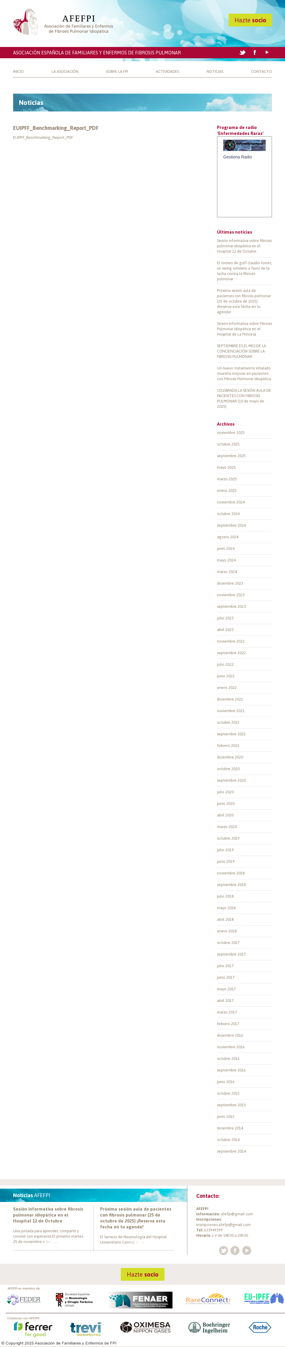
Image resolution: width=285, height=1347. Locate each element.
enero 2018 (227, 931)
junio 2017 (226, 977)
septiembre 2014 (231, 1151)
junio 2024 (226, 548)
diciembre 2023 (230, 583)
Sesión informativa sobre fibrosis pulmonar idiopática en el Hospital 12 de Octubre (244, 246)
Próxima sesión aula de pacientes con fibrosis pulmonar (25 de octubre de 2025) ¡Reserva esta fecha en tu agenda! (244, 301)
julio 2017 (225, 966)
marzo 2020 (227, 826)
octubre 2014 (228, 1139)
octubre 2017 (228, 942)
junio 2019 (226, 861)
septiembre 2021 (231, 734)
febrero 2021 (228, 745)
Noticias (215, 71)
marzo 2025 (227, 479)
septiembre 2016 (231, 1070)
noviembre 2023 (231, 595)
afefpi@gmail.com (237, 1214)
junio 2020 (226, 803)
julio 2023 (225, 618)
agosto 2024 (227, 537)
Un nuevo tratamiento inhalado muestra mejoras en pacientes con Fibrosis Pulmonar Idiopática (244, 373)
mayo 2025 (226, 467)
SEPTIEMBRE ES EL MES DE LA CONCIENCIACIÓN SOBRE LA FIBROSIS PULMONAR (241, 351)
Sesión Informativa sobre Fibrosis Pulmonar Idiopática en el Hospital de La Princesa (244, 328)
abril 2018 (225, 919)
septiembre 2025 (231, 456)
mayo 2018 (226, 908)
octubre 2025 (228, 444)
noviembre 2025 (231, 432)
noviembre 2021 (231, 711)
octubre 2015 (228, 1093)
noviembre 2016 (231, 1047)
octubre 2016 (228, 1058)
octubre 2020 (228, 769)
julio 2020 (225, 792)
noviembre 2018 (231, 873)
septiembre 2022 (231, 653)
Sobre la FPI (117, 71)
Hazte (250, 20)
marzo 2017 (227, 1012)
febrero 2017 (228, 1024)
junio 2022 (226, 676)
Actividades (167, 71)
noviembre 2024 (231, 502)
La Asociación (65, 71)
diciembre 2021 (230, 699)
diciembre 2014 (230, 1128)
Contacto (261, 71)
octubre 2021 (228, 722)
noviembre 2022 (231, 641)
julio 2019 (225, 850)
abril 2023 (225, 629)
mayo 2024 (226, 560)
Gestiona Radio (237, 157)
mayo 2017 (226, 989)
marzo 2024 (227, 571)
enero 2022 (227, 687)
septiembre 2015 (231, 1105)
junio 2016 (226, 1082)
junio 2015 (226, 1116)
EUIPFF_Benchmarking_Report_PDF (56, 128)
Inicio (18, 71)
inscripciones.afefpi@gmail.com (223, 1224)
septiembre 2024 (231, 525)
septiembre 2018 (231, 884)
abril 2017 (225, 1000)
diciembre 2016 (230, 1035)
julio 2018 (225, 896)
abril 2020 (225, 815)
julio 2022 (225, 664)
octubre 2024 (228, 514)
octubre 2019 (228, 838)
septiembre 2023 (231, 606)
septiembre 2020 (231, 780)
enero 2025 (227, 490)
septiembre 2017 (231, 954)
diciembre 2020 (230, 757)
